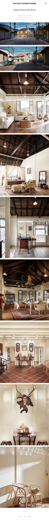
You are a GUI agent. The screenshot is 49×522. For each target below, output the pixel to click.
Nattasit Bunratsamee (24, 3)
